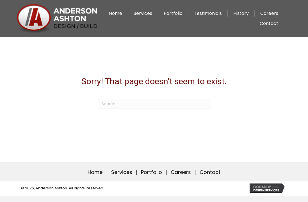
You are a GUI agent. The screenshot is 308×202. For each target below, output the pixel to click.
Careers (181, 172)
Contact (210, 172)
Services (121, 172)
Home (95, 172)
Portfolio (151, 172)
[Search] (154, 104)
